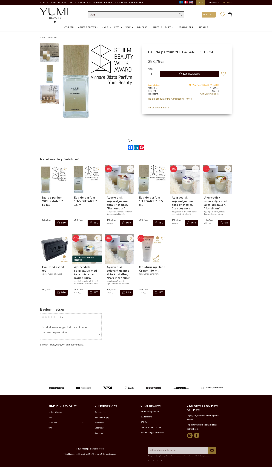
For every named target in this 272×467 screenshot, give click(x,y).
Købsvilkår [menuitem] (98, 428)
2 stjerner (46, 317)
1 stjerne (43, 317)
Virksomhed (213, 2)
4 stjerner (51, 317)
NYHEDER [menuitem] (69, 27)
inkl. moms (227, 2)
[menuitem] (196, 25)
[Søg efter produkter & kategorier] (133, 14)
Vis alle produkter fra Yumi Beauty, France (170, 98)
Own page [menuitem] (98, 433)
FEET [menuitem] (117, 27)
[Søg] (180, 14)
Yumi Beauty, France (209, 93)
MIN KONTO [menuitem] (208, 14)
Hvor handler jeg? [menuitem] (102, 417)
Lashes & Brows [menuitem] (55, 412)
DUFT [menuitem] (168, 27)
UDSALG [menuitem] (203, 27)
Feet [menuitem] (50, 417)
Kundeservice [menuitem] (100, 412)
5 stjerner (54, 317)
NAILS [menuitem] (105, 27)
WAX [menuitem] (128, 27)
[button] (222, 14)
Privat (201, 2)
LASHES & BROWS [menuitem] (86, 27)
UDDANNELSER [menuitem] (185, 27)
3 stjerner (48, 317)
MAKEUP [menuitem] (157, 27)
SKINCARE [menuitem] (142, 27)
